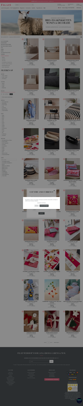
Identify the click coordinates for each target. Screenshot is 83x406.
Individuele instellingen (41, 202)
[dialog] (41, 203)
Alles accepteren (44, 205)
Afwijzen (36, 205)
